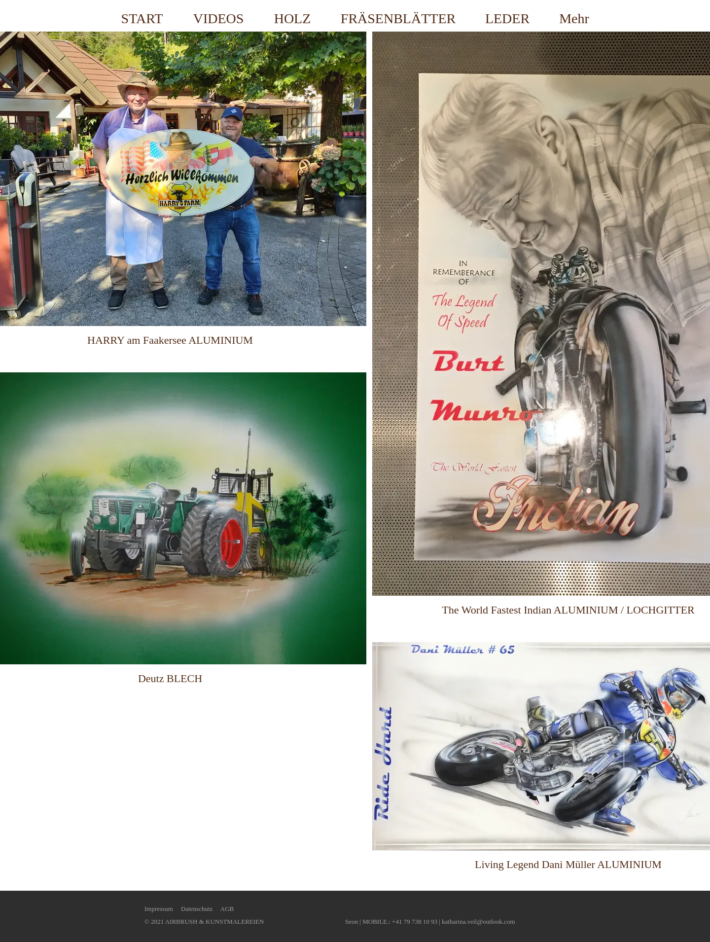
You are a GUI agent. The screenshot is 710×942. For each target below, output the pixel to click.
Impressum (158, 908)
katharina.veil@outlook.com (478, 921)
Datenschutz (197, 908)
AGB (227, 908)
